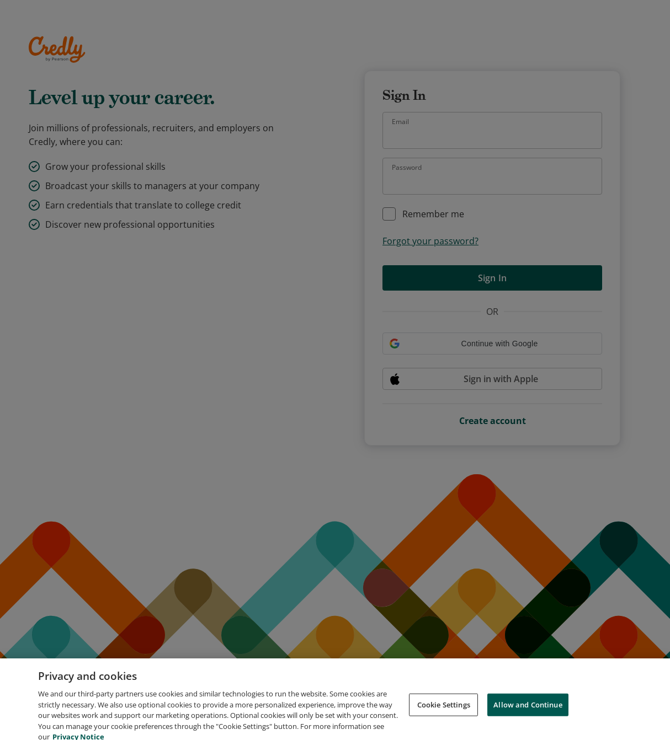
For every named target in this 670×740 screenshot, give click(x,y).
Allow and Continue (527, 712)
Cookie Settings (443, 712)
